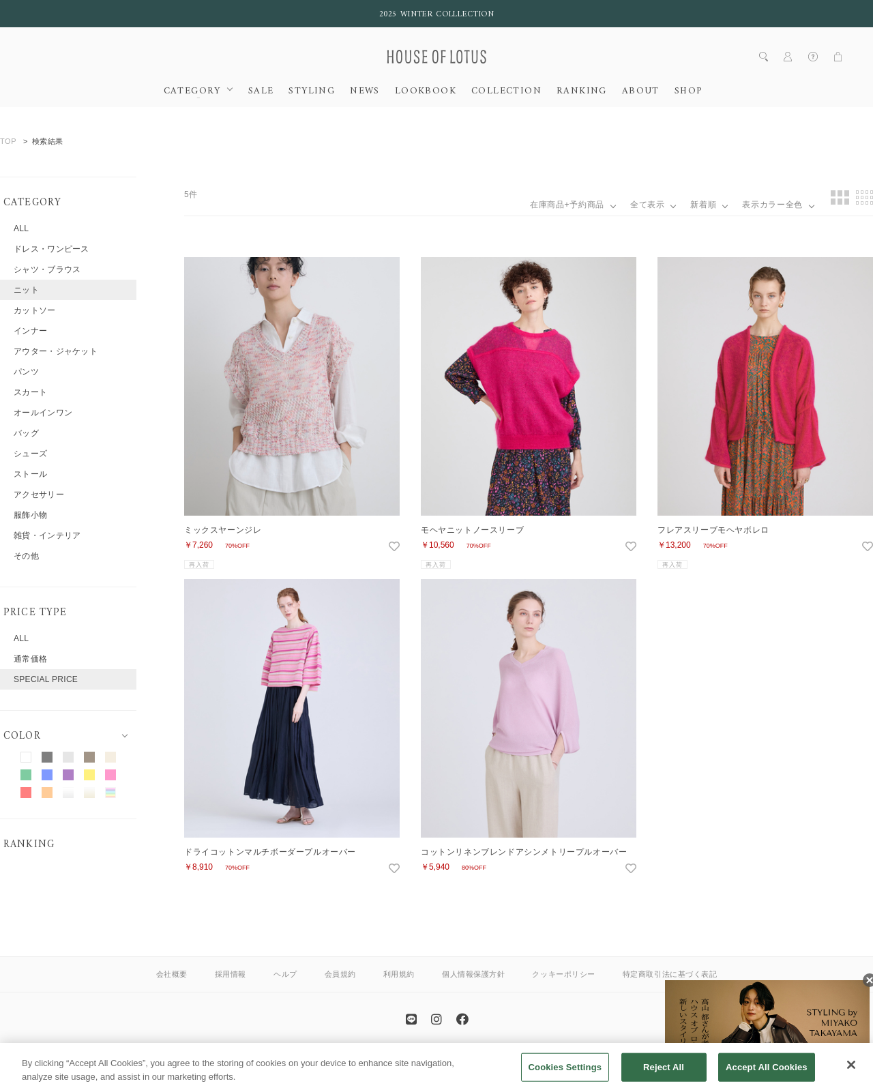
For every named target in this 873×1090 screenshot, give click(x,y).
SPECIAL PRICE (46, 679)
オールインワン (43, 412)
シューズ (30, 453)
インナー (30, 331)
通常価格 (30, 659)
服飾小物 (30, 515)
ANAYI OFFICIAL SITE (382, 1058)
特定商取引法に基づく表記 (670, 974)
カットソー (35, 310)
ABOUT (641, 91)
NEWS (365, 91)
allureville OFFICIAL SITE (484, 1058)
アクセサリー (39, 494)
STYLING (311, 91)
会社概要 (172, 974)
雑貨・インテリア (47, 535)
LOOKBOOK (425, 91)
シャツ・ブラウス (47, 269)
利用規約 (399, 974)
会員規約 (340, 974)
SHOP (688, 91)
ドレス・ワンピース (51, 249)
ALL (21, 228)
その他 (26, 556)
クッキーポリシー (563, 974)
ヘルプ (285, 974)
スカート (30, 392)
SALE (261, 91)
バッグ (26, 433)
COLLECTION (506, 91)
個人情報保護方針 (473, 974)
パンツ (26, 372)
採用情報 (230, 974)
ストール (30, 474)
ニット (26, 290)
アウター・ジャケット (56, 351)
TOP (8, 141)
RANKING (582, 91)
